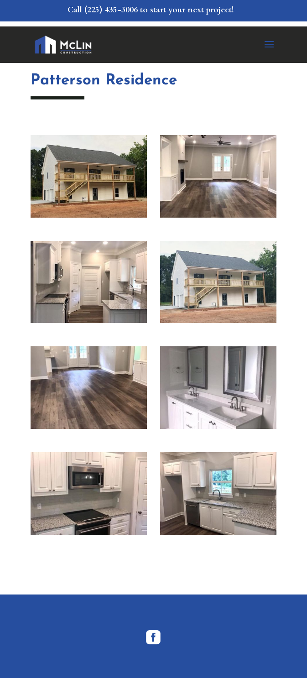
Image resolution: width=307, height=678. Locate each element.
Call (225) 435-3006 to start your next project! (151, 10)
